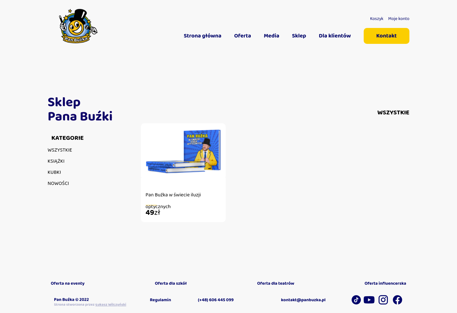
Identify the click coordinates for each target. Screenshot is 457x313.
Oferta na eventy (67, 283)
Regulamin (160, 299)
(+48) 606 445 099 (216, 299)
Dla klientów (335, 35)
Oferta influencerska (385, 283)
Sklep (299, 35)
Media (271, 35)
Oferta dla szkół (171, 283)
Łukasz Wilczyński (110, 305)
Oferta (242, 35)
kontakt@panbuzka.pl (303, 299)
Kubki (54, 172)
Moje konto (398, 19)
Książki (56, 161)
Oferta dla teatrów (275, 283)
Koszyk (376, 19)
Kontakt (386, 35)
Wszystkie (60, 150)
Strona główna (203, 35)
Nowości (58, 183)
